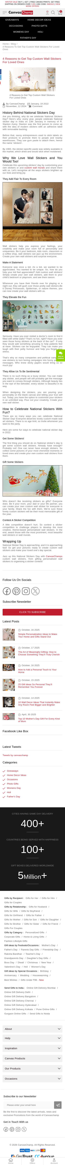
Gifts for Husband (38, 904)
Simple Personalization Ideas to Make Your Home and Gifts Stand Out (37, 632)
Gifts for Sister (31, 921)
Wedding (24, 972)
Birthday (44, 968)
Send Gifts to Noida (40, 1011)
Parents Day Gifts (30, 947)
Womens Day (21, 32)
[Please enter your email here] (32, 1102)
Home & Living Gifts (34, 934)
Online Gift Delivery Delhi (17, 989)
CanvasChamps (54, 556)
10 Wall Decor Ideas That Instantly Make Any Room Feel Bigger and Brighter (39, 701)
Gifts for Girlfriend (13, 912)
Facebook (8, 737)
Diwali (21, 960)
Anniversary (10, 972)
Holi (40, 32)
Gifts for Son (30, 917)
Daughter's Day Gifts (37, 955)
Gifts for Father (34, 912)
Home (6, 44)
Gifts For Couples (13, 925)
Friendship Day (50, 947)
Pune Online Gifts (45, 1006)
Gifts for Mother (12, 917)
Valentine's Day (12, 964)
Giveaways (12, 20)
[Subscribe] (58, 1102)
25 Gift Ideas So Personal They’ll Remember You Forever (35, 683)
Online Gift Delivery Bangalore (20, 994)
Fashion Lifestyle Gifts (15, 938)
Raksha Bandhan (13, 951)
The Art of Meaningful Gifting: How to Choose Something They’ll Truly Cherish (39, 650)
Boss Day (9, 960)
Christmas (32, 960)
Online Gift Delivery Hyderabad (20, 1002)
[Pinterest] (16, 588)
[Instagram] (26, 588)
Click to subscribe (32, 609)
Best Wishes (10, 977)
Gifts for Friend (50, 921)
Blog (13, 44)
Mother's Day (48, 942)
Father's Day (28, 38)
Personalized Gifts (34, 930)
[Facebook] (7, 588)
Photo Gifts (39, 26)
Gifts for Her (32, 895)
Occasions (16, 26)
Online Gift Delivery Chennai (19, 998)
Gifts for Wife (11, 908)
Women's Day (38, 964)
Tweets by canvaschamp (15, 752)
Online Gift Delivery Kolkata (18, 1006)
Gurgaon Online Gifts (15, 1011)
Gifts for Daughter (49, 917)
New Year (46, 960)
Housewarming (40, 972)
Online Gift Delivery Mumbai (41, 985)
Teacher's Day (33, 951)
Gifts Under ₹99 (29, 977)
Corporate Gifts (12, 934)
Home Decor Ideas (39, 20)
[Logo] (21, 13)
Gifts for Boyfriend (30, 908)
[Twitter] (35, 588)
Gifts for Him (48, 895)
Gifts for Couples (13, 900)
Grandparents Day (13, 955)
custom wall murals (34, 167)
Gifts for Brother (12, 921)
